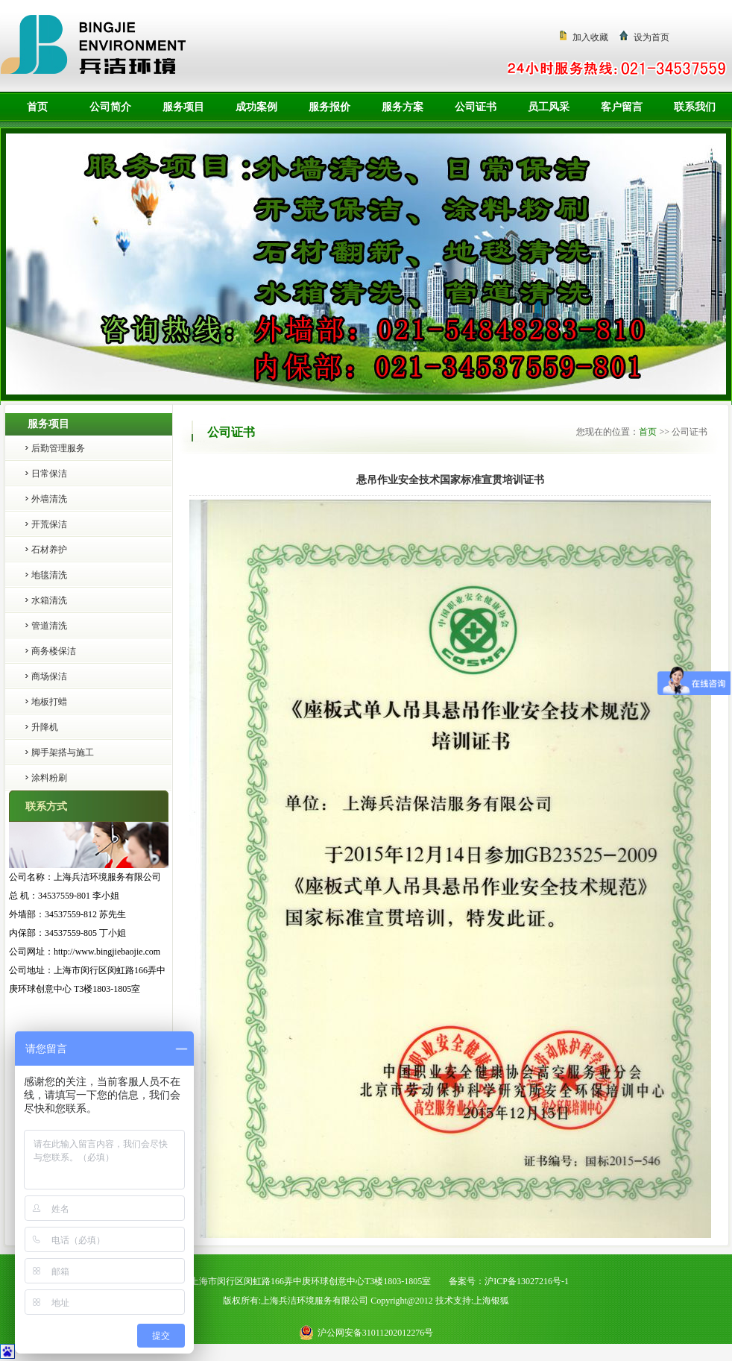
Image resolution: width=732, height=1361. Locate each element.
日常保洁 (49, 473)
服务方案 (402, 107)
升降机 (44, 727)
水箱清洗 (49, 600)
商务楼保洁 (53, 651)
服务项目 (183, 107)
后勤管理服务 (58, 448)
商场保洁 (49, 676)
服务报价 (329, 107)
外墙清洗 (49, 499)
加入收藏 (590, 37)
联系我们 (695, 107)
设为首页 (651, 37)
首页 (37, 107)
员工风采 (548, 107)
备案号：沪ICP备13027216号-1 (509, 1281)
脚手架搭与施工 (62, 752)
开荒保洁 (49, 524)
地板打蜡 (49, 702)
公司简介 (110, 107)
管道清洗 (49, 625)
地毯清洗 (49, 575)
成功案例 (256, 107)
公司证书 (475, 107)
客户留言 (622, 107)
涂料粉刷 (49, 778)
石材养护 (49, 549)
